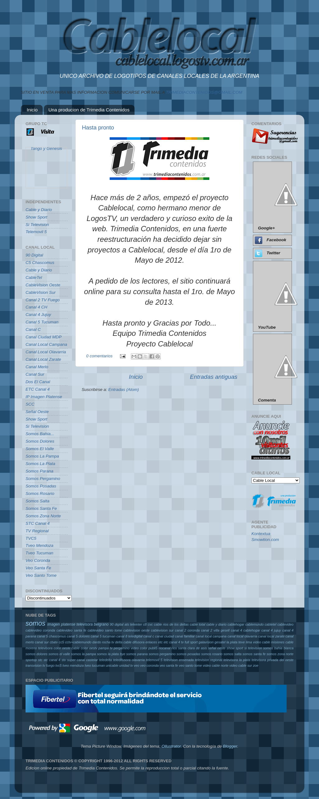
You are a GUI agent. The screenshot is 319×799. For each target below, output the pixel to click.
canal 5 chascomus (51, 636)
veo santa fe (169, 665)
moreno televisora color (43, 648)
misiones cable (282, 642)
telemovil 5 (154, 660)
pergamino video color (130, 648)
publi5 (152, 648)
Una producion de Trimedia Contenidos (89, 109)
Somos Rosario (40, 493)
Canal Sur (35, 374)
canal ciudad (164, 636)
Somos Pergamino (43, 478)
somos (35, 623)
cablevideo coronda (40, 630)
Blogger (230, 746)
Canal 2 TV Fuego (43, 300)
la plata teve (235, 642)
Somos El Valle (40, 448)
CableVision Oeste (43, 285)
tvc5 (58, 665)
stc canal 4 (52, 660)
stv (64, 660)
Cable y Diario (39, 209)
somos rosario (211, 654)
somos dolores (37, 654)
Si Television (37, 224)
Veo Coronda (38, 560)
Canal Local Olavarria (46, 352)
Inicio (32, 109)
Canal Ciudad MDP (44, 337)
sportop (31, 660)
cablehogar (235, 624)
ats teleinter (133, 624)
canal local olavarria (242, 636)
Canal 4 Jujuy (38, 314)
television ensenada (179, 660)
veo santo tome (190, 665)
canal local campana (211, 636)
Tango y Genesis (46, 150)
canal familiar (185, 636)
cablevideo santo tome (105, 630)
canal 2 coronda (187, 630)
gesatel (220, 642)
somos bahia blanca (278, 648)
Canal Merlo (37, 366)
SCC (30, 404)
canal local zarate (271, 636)
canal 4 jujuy (271, 630)
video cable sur (240, 665)
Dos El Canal (38, 381)
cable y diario (216, 624)
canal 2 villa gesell (215, 630)
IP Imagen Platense (44, 396)
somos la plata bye (111, 654)
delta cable (123, 642)
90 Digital (34, 255)
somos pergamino (162, 654)
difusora (138, 642)
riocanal (164, 648)
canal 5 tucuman (103, 636)
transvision (34, 665)
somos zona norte (280, 654)
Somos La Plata (40, 463)
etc (160, 642)
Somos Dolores (40, 441)
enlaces (151, 642)
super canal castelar (82, 660)
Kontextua (260, 533)
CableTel (34, 277)
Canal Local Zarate (43, 359)
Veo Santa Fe (38, 568)
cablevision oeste (136, 630)
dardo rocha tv (103, 642)
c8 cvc (148, 624)
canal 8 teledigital (130, 636)
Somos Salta (38, 501)
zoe (255, 665)
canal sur (42, 642)
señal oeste (217, 648)
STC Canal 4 (38, 523)
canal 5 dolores (78, 636)
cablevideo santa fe (71, 630)
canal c (148, 636)
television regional (208, 660)
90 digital (116, 624)
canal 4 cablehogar (245, 630)
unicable (112, 665)
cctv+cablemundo (78, 642)
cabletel (270, 624)
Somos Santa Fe (41, 508)
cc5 (61, 642)
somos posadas (188, 654)
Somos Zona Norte (43, 516)
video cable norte (215, 665)
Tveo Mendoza (39, 545)
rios (174, 648)
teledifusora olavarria (129, 660)
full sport (191, 642)
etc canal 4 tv (174, 642)
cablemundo (254, 624)
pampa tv (105, 648)
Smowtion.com (265, 539)
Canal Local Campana (46, 344)
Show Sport (36, 217)
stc (40, 660)
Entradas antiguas (213, 377)
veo (136, 665)
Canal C (33, 329)
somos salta (232, 654)
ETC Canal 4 (38, 389)
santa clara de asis (192, 648)
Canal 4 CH (36, 307)
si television (253, 648)
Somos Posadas (41, 486)
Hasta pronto (98, 128)
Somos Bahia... (40, 433)
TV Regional (37, 531)
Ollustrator (171, 746)
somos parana (137, 654)
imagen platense (61, 624)
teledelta (105, 660)
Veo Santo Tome (41, 575)
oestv (93, 648)
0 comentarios (99, 356)
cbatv (54, 642)
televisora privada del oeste (272, 660)
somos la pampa (83, 654)
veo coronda (149, 665)
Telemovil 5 (36, 231)
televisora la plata (236, 660)
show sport (235, 648)
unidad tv (126, 665)
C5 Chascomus (40, 262)
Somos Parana (39, 471)
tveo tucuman (95, 665)
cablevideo (285, 624)
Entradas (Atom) (123, 389)
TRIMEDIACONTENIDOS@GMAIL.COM (204, 92)
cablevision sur (162, 630)
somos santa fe (254, 654)
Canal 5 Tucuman (42, 322)
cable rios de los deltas (171, 624)
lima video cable (258, 642)
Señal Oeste (37, 411)
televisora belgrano (93, 624)
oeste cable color (75, 648)
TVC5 (31, 538)
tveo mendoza (73, 665)
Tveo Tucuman (39, 553)
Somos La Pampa (42, 456)
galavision (205, 642)
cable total (197, 624)
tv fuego (49, 665)
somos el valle (59, 654)
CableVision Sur (41, 292)
